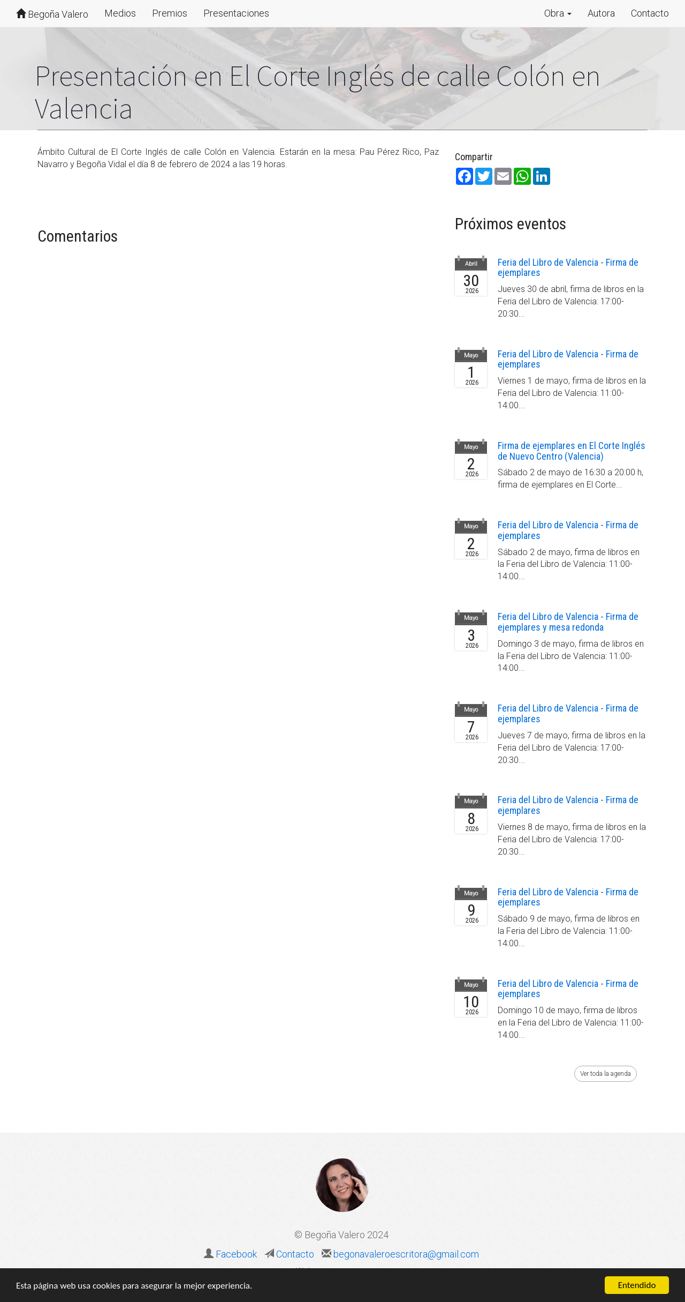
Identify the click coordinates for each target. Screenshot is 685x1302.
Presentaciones (236, 13)
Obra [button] (558, 13)
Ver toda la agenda (605, 1073)
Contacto (650, 13)
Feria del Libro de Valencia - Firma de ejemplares (568, 268)
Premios (169, 13)
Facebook (236, 1254)
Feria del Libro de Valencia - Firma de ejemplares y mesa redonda (568, 622)
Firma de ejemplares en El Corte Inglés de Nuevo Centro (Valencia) (571, 451)
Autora (601, 13)
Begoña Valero (52, 14)
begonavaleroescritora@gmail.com (405, 1254)
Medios (120, 13)
